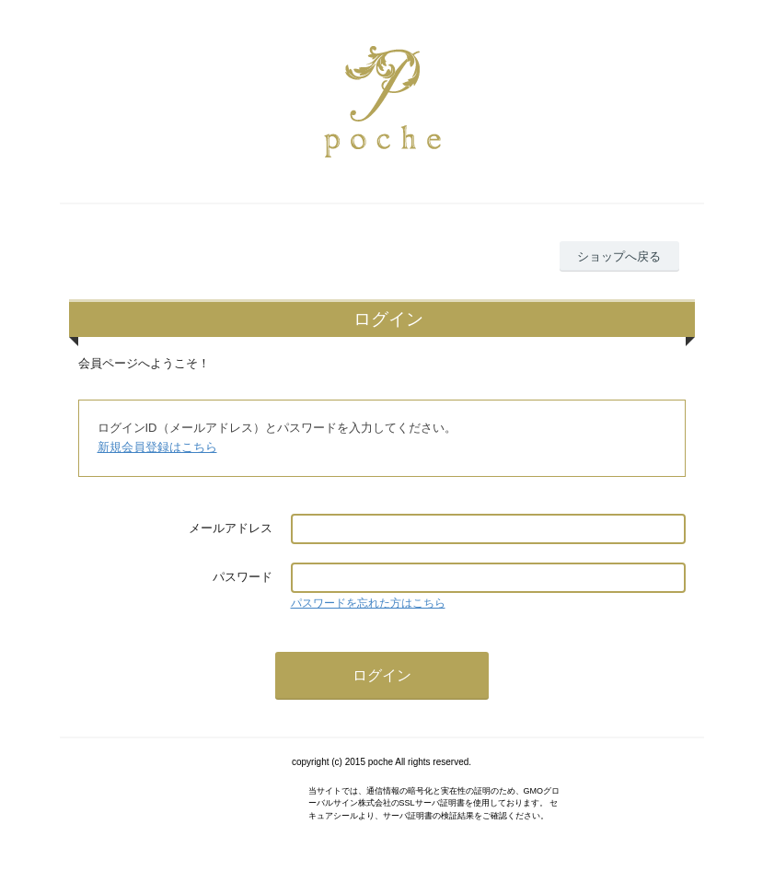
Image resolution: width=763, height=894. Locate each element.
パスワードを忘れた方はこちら (368, 603)
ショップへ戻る (619, 256)
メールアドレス (230, 528)
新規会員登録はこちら (157, 447)
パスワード (242, 577)
